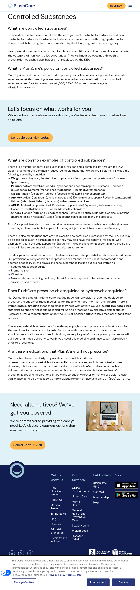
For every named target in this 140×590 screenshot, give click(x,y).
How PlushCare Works (57, 491)
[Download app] (126, 485)
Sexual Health (80, 525)
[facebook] (29, 553)
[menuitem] (21, 5)
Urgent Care (80, 496)
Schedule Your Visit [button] (27, 445)
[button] (59, 508)
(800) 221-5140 (100, 485)
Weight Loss (80, 531)
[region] (70, 572)
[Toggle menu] (130, 6)
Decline (123, 582)
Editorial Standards (57, 531)
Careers (56, 524)
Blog (53, 519)
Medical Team (55, 506)
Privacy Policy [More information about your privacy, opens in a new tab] (56, 574)
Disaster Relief (77, 537)
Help (96, 502)
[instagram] (11, 553)
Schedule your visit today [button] (30, 137)
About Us (57, 500)
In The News (58, 514)
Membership (101, 497)
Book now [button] (116, 6)
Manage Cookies (24, 582)
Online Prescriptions (80, 489)
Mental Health (76, 503)
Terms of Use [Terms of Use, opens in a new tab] (73, 574)
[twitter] (20, 553)
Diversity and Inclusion (59, 539)
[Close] (134, 561)
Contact (98, 492)
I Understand (98, 582)
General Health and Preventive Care (79, 515)
